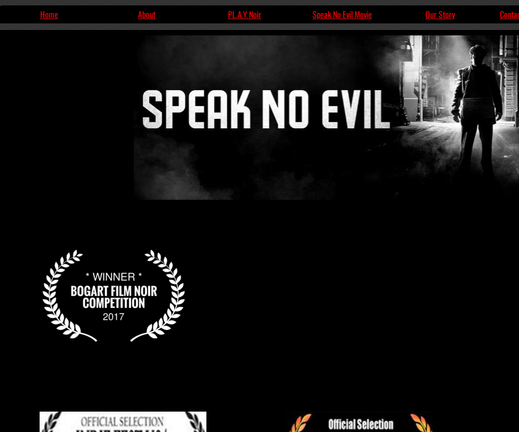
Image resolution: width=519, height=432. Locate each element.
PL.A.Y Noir (245, 14)
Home (49, 14)
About (146, 14)
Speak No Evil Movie (342, 14)
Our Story (440, 14)
